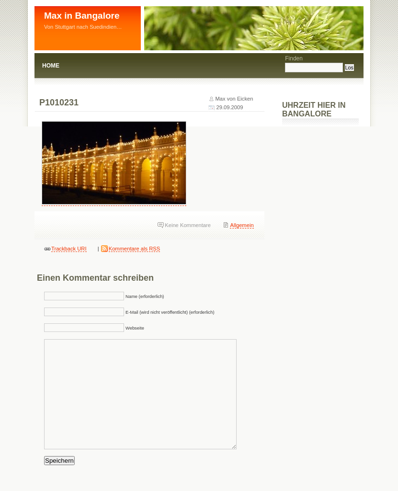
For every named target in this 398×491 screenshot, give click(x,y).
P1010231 (59, 102)
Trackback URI (69, 248)
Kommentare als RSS (134, 248)
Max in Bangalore (82, 16)
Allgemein (241, 225)
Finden (294, 58)
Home (50, 65)
